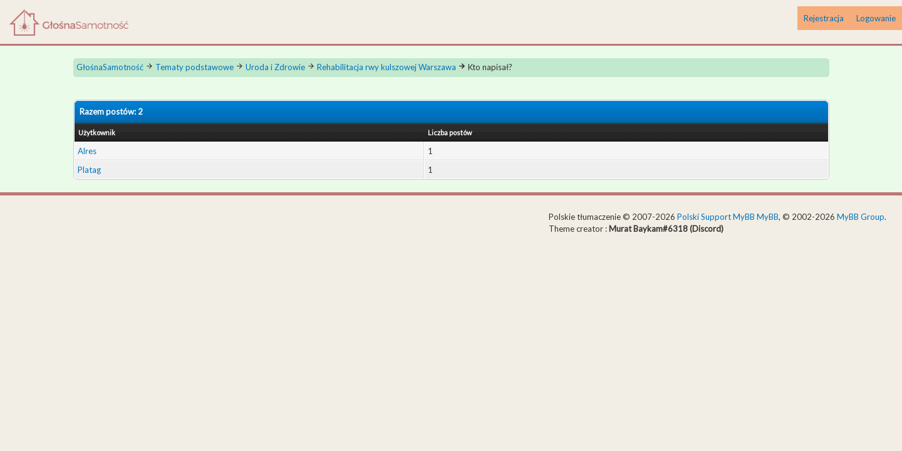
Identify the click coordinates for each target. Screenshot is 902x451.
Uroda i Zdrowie (275, 67)
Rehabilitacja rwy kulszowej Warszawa (386, 67)
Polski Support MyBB (716, 217)
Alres (87, 151)
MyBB (768, 217)
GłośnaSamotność (109, 67)
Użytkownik (96, 132)
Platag (89, 170)
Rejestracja (824, 18)
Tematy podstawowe (194, 67)
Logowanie (876, 18)
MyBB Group (860, 217)
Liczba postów (450, 132)
